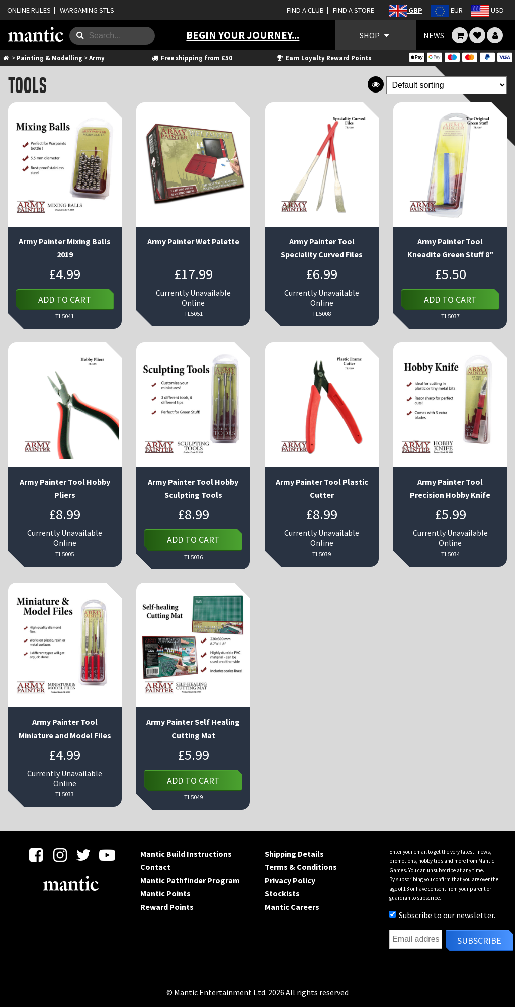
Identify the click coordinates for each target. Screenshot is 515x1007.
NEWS (433, 35)
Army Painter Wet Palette (193, 241)
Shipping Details (294, 854)
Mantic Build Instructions (186, 854)
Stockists (282, 893)
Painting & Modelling (49, 58)
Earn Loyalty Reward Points (323, 58)
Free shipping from (191, 58)
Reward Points (167, 907)
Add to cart (64, 299)
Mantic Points (165, 893)
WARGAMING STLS (87, 10)
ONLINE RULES (29, 10)
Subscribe (479, 940)
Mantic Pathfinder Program (190, 880)
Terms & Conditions (301, 867)
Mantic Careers (292, 907)
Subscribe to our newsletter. (442, 915)
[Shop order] (446, 85)
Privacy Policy (290, 880)
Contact (155, 867)
